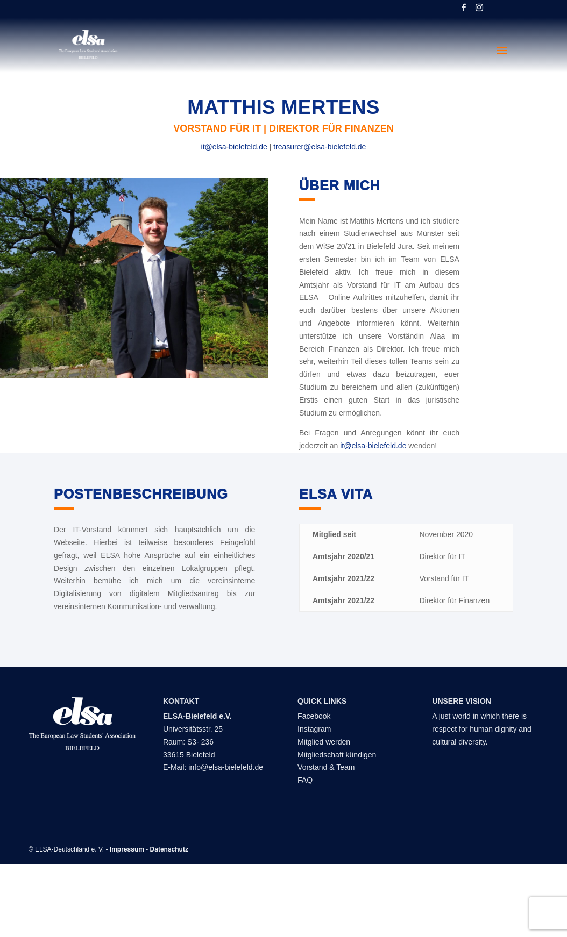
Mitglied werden (323, 742)
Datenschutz (169, 849)
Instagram (314, 729)
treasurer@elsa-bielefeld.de (319, 146)
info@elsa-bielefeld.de (225, 767)
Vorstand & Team (326, 767)
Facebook (313, 716)
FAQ (305, 780)
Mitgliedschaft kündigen (336, 754)
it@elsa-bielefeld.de (234, 146)
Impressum (127, 849)
